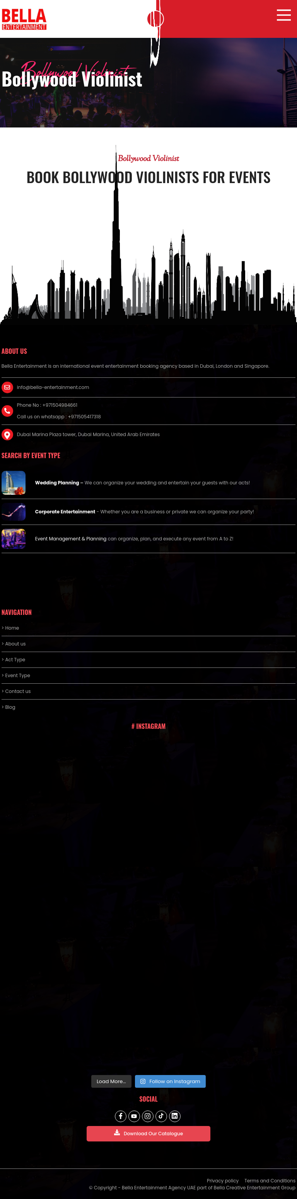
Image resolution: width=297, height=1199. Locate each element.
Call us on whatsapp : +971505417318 (59, 416)
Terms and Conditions (269, 1180)
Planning (96, 538)
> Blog (8, 707)
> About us (14, 643)
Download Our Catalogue (148, 1133)
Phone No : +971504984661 (47, 405)
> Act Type (13, 659)
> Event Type (16, 675)
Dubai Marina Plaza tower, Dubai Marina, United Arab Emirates (88, 434)
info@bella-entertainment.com (53, 387)
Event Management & (61, 538)
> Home (10, 628)
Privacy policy (223, 1180)
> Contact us (16, 691)
